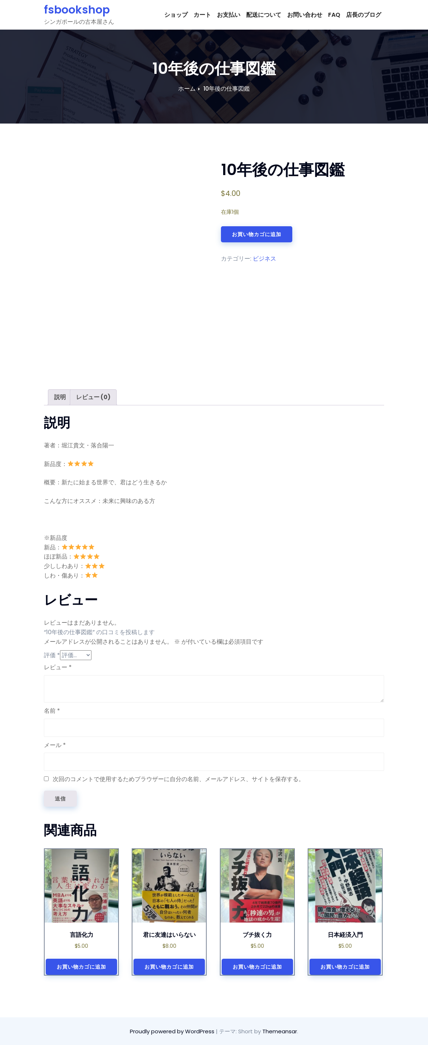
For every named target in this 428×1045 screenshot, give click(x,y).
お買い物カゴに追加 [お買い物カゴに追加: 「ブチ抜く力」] (257, 966)
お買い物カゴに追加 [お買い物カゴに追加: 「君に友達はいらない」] (169, 966)
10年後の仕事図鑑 (226, 88)
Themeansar (279, 1031)
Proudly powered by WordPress (173, 1031)
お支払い (228, 15)
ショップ (176, 15)
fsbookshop (77, 10)
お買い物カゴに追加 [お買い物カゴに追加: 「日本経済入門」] (345, 966)
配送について (263, 15)
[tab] (60, 397)
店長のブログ (363, 15)
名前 (52, 711)
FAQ (334, 15)
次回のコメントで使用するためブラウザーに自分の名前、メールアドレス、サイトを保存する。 (178, 779)
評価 (52, 655)
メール (55, 745)
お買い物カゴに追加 (256, 234)
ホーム (187, 88)
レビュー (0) (93, 397)
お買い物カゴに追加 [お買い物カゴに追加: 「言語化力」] (81, 966)
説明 (60, 397)
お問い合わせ (304, 15)
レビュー (58, 667)
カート (202, 15)
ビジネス (264, 258)
